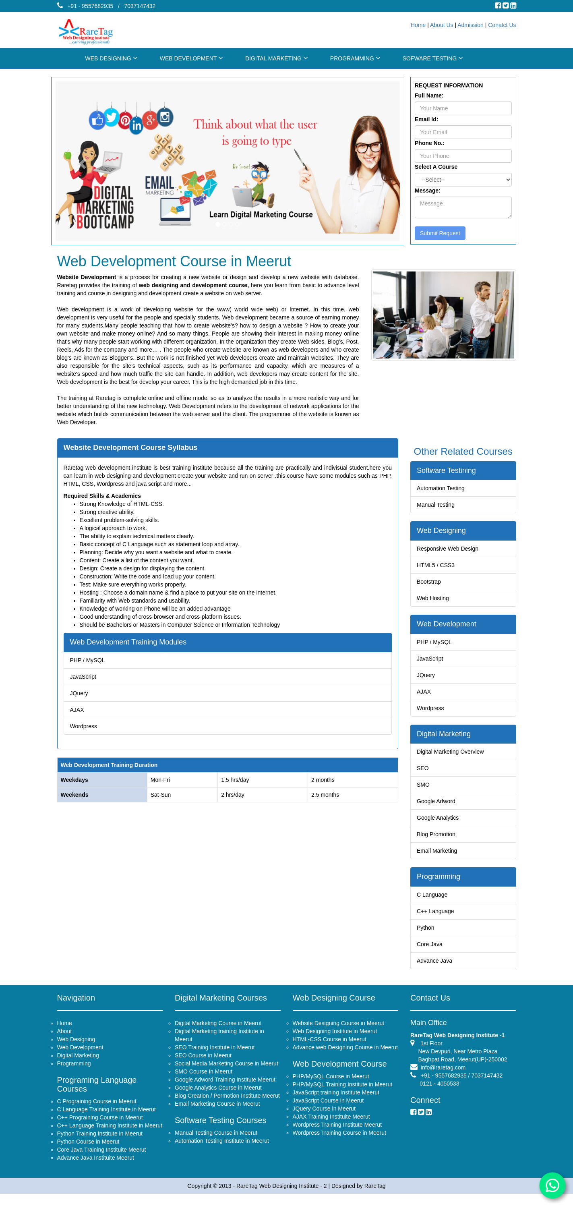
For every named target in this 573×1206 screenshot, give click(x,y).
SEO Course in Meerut (203, 1063)
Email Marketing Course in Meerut (217, 1112)
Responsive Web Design (448, 550)
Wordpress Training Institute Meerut (337, 1132)
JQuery (90, 688)
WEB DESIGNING (111, 58)
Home (418, 25)
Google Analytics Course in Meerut (218, 1095)
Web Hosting (435, 596)
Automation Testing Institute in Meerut (222, 1149)
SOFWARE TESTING (433, 58)
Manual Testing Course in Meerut (216, 1141)
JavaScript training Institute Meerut (336, 1100)
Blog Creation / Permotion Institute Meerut (227, 1103)
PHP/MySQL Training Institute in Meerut (343, 1092)
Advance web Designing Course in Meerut (345, 1055)
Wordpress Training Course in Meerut (339, 1141)
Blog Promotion (438, 831)
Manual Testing (437, 504)
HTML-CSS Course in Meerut (329, 1047)
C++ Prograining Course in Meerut (100, 1125)
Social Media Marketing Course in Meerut (226, 1071)
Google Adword (438, 801)
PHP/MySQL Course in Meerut (331, 1084)
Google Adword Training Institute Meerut (225, 1087)
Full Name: (429, 95)
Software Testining (447, 471)
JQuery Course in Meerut (324, 1116)
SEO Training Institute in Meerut (214, 1055)
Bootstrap (431, 580)
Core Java (432, 942)
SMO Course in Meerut (203, 1079)
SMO (426, 785)
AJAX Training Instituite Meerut (331, 1124)
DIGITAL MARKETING (276, 58)
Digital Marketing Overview (451, 755)
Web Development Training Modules (136, 640)
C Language (434, 896)
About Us (441, 25)
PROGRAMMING (355, 58)
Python (428, 927)
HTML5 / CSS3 (437, 565)
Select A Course (436, 167)
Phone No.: (430, 143)
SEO (425, 770)
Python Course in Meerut (88, 1149)
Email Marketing (438, 846)
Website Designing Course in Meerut (339, 1031)
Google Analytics (439, 816)
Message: (428, 190)
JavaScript (94, 672)
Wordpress (94, 718)
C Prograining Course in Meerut (97, 1109)
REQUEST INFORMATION (449, 85)
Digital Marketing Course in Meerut (218, 1031)
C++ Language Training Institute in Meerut (110, 1133)
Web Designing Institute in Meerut (335, 1039)
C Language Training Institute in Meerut (106, 1117)
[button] (81, 161)
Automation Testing (442, 488)
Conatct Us (502, 25)
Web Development (447, 627)
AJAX (88, 703)
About (64, 1039)
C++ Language (437, 912)
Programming (440, 879)
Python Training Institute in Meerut (100, 1141)
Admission (470, 25)
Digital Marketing (445, 738)
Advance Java (436, 957)
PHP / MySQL (98, 657)
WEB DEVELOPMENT (191, 58)
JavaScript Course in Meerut (328, 1108)
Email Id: (426, 119)
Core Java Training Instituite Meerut (101, 1157)
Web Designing (442, 533)
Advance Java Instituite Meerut (95, 1165)
